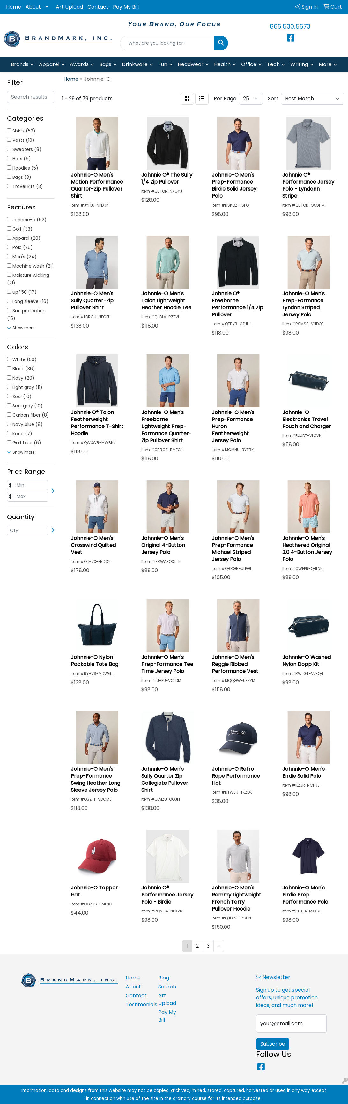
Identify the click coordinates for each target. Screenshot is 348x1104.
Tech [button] (273, 64)
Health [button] (222, 64)
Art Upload (69, 7)
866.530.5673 (290, 26)
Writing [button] (299, 64)
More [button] (325, 64)
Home (13, 7)
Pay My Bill (126, 7)
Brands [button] (19, 64)
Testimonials (138, 1004)
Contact (97, 7)
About (33, 7)
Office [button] (248, 64)
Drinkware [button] (135, 64)
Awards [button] (79, 64)
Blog (163, 977)
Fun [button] (162, 64)
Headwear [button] (191, 64)
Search (167, 986)
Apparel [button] (49, 64)
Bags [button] (105, 64)
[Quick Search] (167, 43)
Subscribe (272, 1043)
